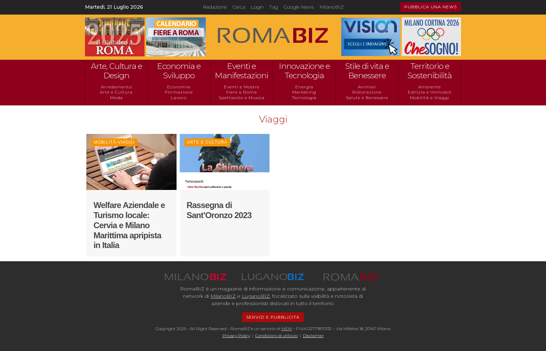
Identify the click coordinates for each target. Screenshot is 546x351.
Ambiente (429, 86)
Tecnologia (304, 97)
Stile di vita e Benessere (367, 71)
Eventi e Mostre (241, 86)
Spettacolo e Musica (242, 97)
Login (257, 7)
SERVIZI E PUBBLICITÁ (273, 317)
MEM (286, 328)
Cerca (238, 7)
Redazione (215, 7)
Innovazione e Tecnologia (304, 71)
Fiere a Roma (241, 92)
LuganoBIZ (256, 296)
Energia (304, 86)
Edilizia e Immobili (430, 92)
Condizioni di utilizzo (276, 335)
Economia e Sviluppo (179, 71)
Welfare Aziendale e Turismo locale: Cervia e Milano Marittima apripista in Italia (129, 225)
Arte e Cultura (116, 92)
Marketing (304, 92)
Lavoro (179, 97)
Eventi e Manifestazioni (241, 71)
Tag (274, 7)
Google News (298, 7)
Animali (367, 86)
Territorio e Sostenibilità (429, 71)
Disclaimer (313, 335)
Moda (116, 97)
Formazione (179, 92)
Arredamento (116, 86)
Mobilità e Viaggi (429, 97)
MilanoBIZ (331, 7)
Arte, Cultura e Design (116, 71)
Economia (178, 86)
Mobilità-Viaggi (114, 142)
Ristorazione (367, 92)
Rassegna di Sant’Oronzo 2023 (219, 210)
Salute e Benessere (367, 97)
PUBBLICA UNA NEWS (430, 6)
